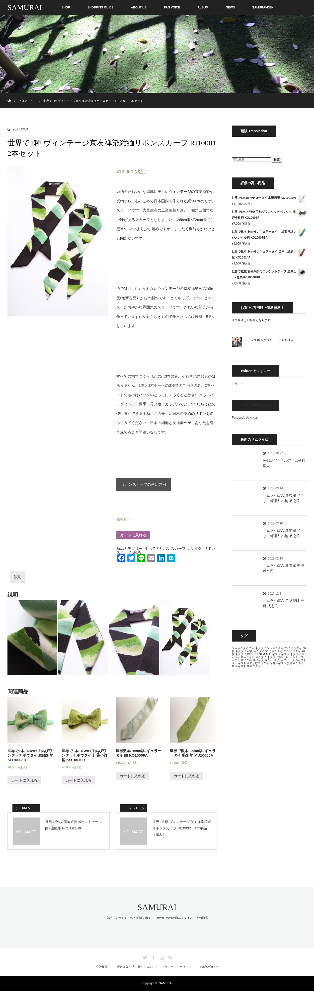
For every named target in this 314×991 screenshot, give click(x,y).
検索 (277, 159)
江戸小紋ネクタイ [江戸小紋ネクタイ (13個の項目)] (258, 663)
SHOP (55, 7)
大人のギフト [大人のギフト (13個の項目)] (298, 660)
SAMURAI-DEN (262, 7)
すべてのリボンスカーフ (165, 548)
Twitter (144, 957)
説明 (17, 577)
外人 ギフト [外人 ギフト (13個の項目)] (281, 660)
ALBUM (203, 7)
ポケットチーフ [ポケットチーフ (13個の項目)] (294, 657)
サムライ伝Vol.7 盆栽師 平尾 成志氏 (283, 603)
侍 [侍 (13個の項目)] (265, 660)
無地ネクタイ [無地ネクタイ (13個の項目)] (295, 663)
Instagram (161, 957)
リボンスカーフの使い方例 (143, 484)
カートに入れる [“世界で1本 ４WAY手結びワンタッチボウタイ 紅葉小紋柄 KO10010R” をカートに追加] (78, 780)
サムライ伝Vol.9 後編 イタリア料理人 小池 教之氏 (283, 498)
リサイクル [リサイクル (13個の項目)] (245, 660)
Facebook (153, 957)
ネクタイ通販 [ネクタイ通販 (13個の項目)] (275, 657)
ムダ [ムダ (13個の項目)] (234, 660)
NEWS (230, 7)
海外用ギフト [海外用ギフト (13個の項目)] (278, 663)
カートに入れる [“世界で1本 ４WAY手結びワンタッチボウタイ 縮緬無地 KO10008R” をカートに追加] (24, 780)
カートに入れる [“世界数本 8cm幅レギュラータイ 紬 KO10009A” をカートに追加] (132, 776)
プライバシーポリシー (176, 967)
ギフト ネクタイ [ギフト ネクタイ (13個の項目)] (291, 654)
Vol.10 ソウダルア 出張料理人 (273, 340)
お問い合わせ (209, 967)
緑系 (137, 552)
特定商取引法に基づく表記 (135, 967)
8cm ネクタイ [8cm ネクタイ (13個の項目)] (275, 648)
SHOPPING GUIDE (100, 7)
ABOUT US (139, 7)
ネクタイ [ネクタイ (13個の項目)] (260, 657)
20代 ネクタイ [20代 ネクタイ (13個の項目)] (293, 648)
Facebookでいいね (255, 405)
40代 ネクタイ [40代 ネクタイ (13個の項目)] (255, 651)
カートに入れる (133, 535)
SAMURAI (24, 7)
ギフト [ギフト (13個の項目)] (276, 654)
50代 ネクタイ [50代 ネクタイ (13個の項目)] (274, 651)
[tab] (17, 577)
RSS (169, 957)
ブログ (22, 101)
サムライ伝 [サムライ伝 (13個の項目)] (247, 657)
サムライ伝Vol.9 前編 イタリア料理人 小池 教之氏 (283, 533)
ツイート (238, 383)
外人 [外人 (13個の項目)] (270, 660)
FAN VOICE (172, 7)
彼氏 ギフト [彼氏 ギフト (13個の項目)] (239, 663)
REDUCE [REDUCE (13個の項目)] (252, 654)
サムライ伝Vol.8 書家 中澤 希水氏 (283, 568)
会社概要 (102, 967)
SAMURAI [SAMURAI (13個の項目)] (265, 654)
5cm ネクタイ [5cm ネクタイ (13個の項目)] (240, 648)
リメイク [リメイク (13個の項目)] (258, 660)
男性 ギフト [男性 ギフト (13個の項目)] (239, 666)
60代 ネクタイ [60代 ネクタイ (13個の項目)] (292, 651)
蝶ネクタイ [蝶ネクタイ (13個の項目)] (254, 666)
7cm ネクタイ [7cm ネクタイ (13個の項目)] (257, 648)
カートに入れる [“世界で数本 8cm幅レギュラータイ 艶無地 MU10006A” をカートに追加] (186, 776)
